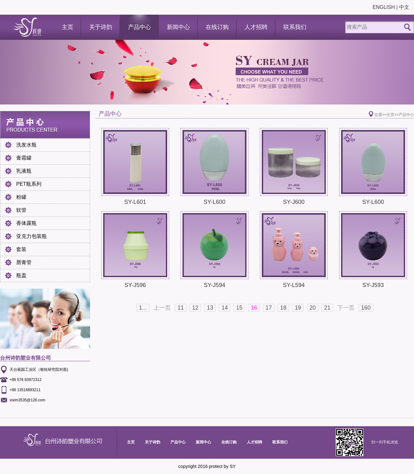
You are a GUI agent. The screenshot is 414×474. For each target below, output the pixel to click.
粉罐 (21, 197)
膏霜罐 (24, 158)
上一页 (162, 308)
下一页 (345, 308)
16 (254, 308)
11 (180, 308)
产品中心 (139, 27)
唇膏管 (24, 262)
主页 (67, 27)
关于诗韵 (100, 27)
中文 (404, 7)
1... (143, 308)
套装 (21, 249)
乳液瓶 (24, 171)
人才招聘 (256, 27)
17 (269, 308)
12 (195, 308)
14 (224, 308)
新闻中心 (178, 27)
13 (210, 308)
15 (239, 308)
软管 (21, 210)
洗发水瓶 (26, 144)
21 (327, 308)
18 (283, 308)
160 (366, 308)
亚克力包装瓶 (31, 236)
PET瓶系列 (28, 184)
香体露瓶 (26, 223)
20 (313, 308)
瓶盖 (21, 275)
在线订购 (217, 27)
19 (298, 308)
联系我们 (294, 27)
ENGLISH (384, 7)
